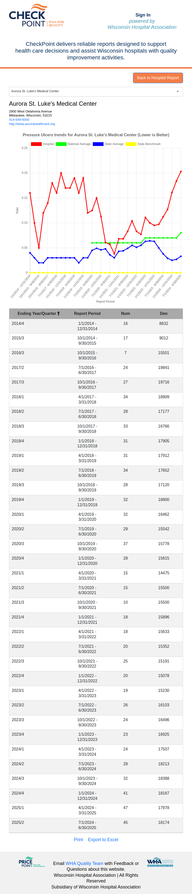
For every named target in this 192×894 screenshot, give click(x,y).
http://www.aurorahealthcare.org (32, 124)
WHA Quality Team (85, 863)
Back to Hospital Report (158, 78)
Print (78, 839)
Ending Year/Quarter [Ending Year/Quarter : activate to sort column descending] (39, 313)
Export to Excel (103, 839)
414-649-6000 (19, 119)
